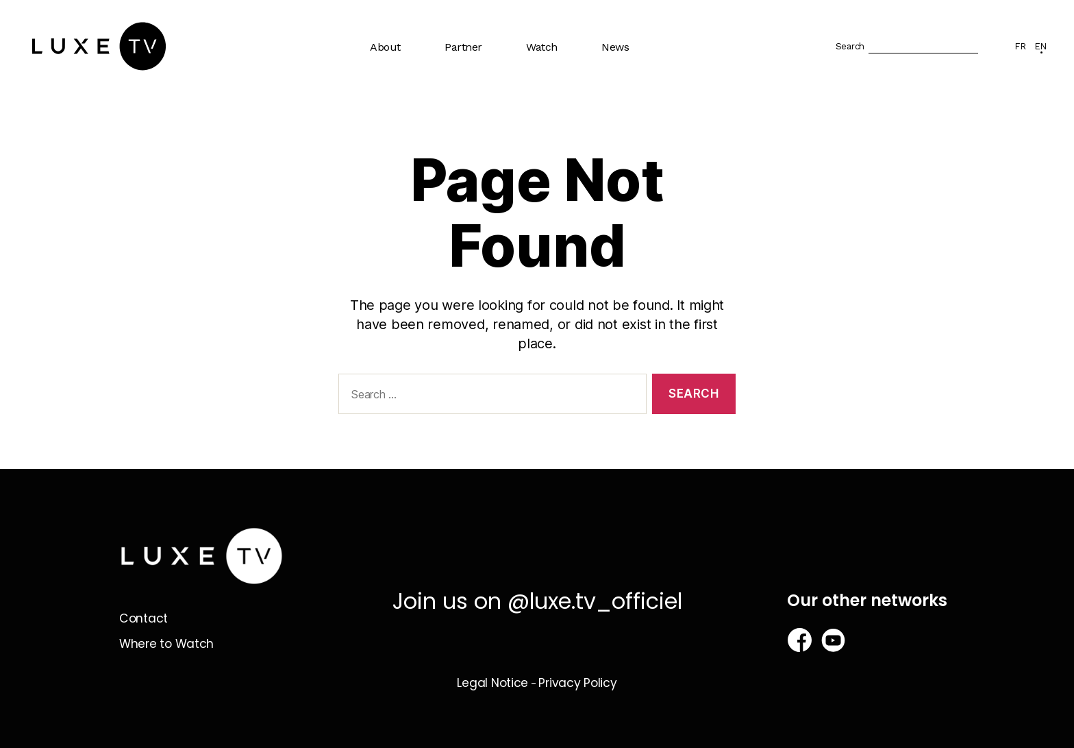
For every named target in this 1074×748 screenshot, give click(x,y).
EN (1040, 46)
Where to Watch (167, 643)
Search (850, 46)
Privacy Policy (578, 682)
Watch (542, 46)
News (615, 46)
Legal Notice (492, 682)
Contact (143, 618)
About (385, 46)
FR (1019, 46)
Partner (463, 46)
